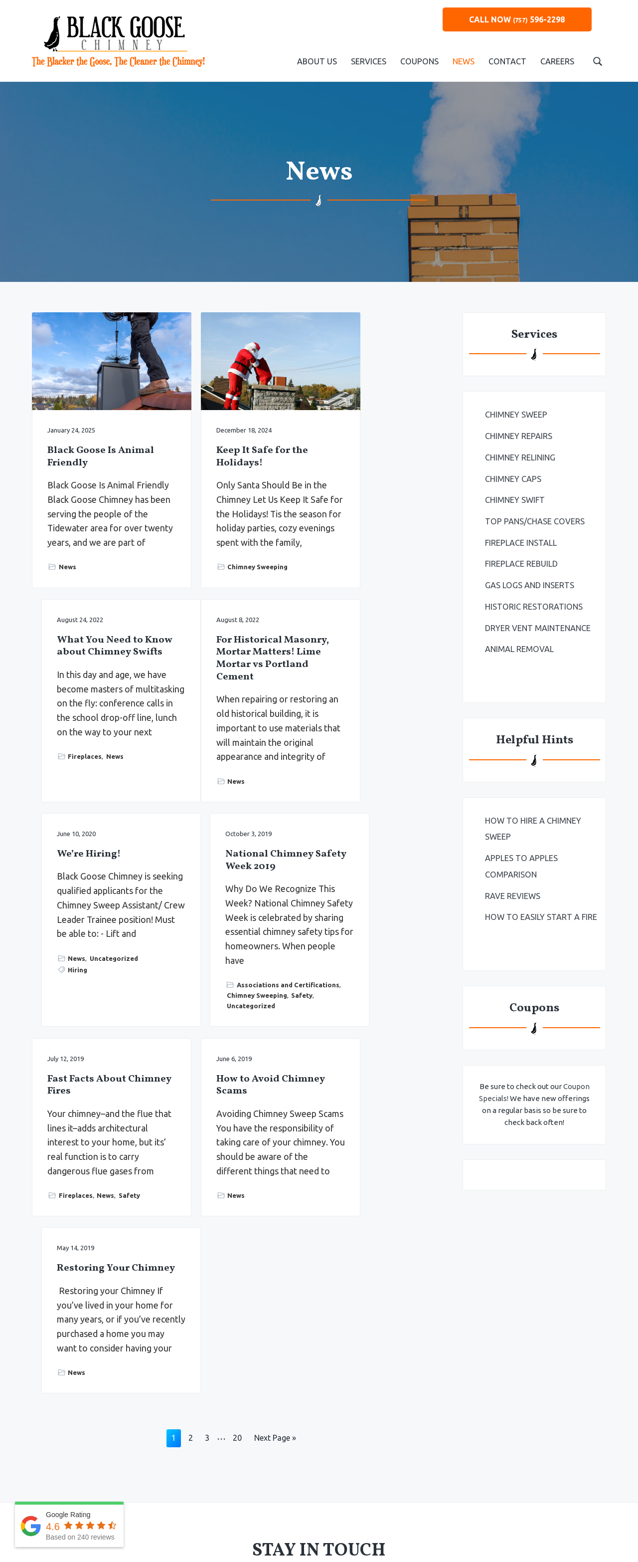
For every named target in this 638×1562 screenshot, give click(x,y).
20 (237, 1140)
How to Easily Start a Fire (540, 912)
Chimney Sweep (516, 414)
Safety (404, 830)
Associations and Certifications (354, 814)
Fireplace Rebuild (521, 562)
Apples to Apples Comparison (521, 862)
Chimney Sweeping (227, 578)
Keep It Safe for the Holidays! (232, 437)
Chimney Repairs (518, 436)
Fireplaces (353, 512)
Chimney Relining (520, 456)
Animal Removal (519, 646)
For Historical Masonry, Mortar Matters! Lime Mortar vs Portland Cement (93, 677)
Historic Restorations (533, 604)
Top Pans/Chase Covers (534, 519)
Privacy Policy (341, 1504)
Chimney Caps (513, 477)
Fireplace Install (521, 541)
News (67, 578)
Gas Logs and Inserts (529, 583)
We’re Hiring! (218, 653)
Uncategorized (243, 786)
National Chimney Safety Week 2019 (369, 659)
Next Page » (275, 1140)
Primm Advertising (441, 1504)
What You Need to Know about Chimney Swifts (368, 365)
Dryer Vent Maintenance (538, 625)
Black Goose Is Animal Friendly (86, 437)
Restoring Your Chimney (361, 931)
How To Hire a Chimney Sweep (532, 825)
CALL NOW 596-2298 (517, 19)
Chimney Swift (515, 498)
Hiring (207, 798)
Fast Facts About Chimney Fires (86, 931)
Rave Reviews (512, 891)
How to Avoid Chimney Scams (224, 931)
